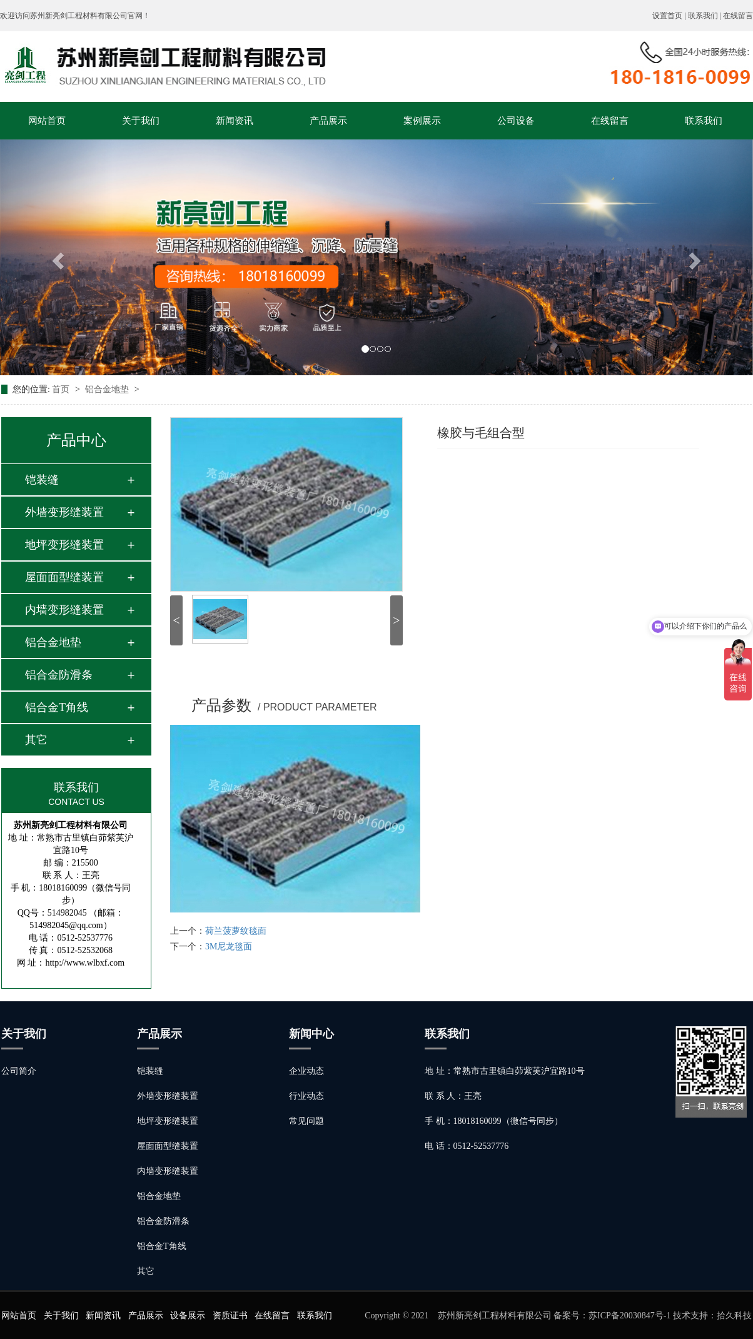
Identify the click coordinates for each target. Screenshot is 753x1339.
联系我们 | (705, 15)
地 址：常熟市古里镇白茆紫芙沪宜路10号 (505, 1071)
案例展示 (422, 121)
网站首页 (47, 121)
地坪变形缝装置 (64, 544)
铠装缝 (42, 479)
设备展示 (187, 1315)
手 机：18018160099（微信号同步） (494, 1121)
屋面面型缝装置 (64, 577)
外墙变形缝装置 (64, 512)
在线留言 (738, 15)
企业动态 (306, 1071)
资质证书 (230, 1315)
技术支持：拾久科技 (712, 1315)
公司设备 (516, 121)
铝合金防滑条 (59, 675)
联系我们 (703, 121)
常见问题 (306, 1121)
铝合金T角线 (56, 707)
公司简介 (18, 1071)
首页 (62, 389)
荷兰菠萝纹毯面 (235, 931)
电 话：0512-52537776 (466, 1146)
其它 (36, 740)
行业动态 (306, 1096)
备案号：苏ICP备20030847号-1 (611, 1315)
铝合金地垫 (108, 389)
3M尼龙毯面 (228, 946)
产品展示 (328, 121)
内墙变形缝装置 (64, 610)
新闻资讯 (234, 121)
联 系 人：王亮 (453, 1096)
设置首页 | (669, 15)
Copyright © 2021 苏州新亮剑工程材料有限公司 (459, 1315)
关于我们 (140, 121)
